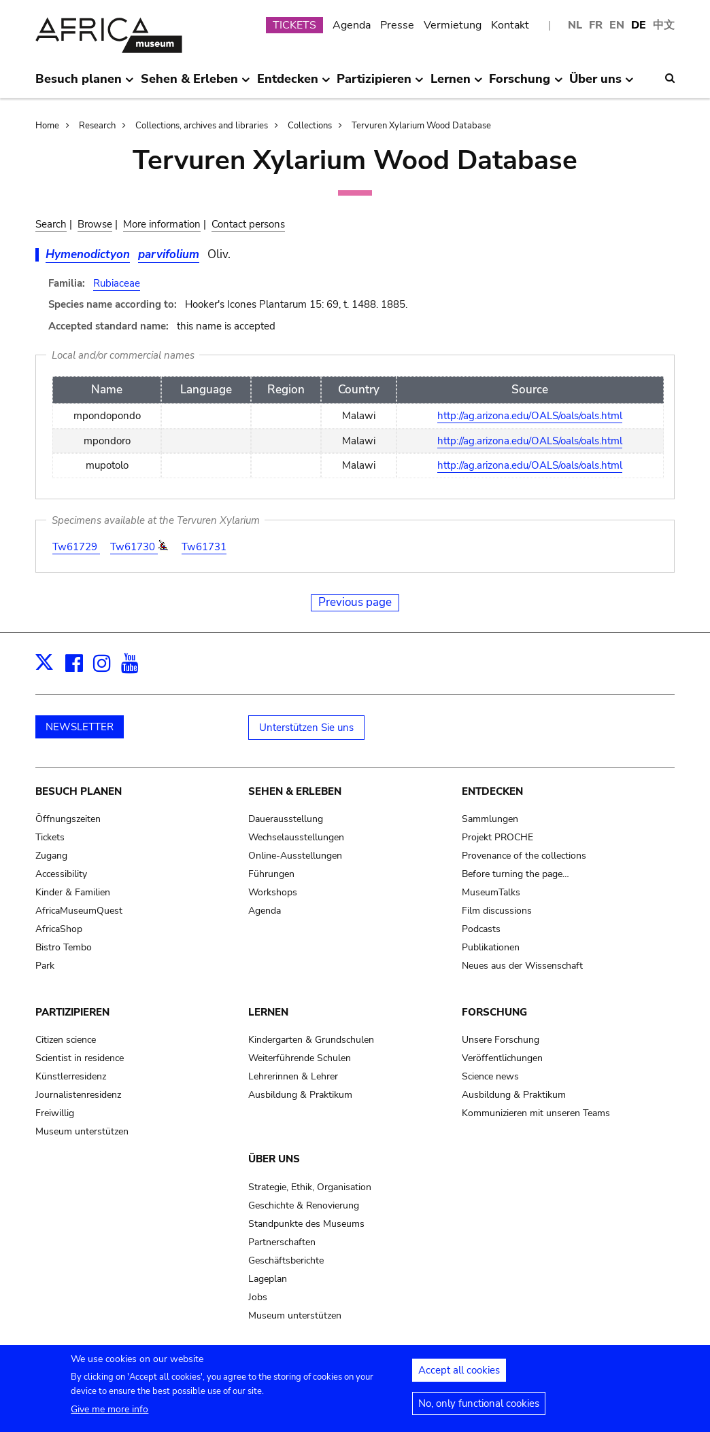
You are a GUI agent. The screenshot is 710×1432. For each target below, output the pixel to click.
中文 (664, 25)
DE (638, 25)
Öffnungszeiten (68, 818)
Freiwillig (54, 1113)
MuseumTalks (491, 892)
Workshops (272, 892)
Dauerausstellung (285, 818)
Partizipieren (72, 1012)
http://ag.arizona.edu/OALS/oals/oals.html (529, 416)
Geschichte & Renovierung (303, 1205)
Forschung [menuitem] (525, 84)
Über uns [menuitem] (601, 84)
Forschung (494, 1012)
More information (162, 224)
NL (575, 25)
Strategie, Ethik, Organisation (309, 1187)
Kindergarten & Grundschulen (311, 1039)
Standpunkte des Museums (306, 1223)
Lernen (268, 1012)
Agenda (352, 25)
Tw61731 (204, 547)
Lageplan (267, 1278)
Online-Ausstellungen (295, 855)
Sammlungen (490, 818)
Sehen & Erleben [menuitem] (195, 84)
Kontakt (510, 25)
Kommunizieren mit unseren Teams (536, 1113)
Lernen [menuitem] (456, 84)
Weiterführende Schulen (299, 1058)
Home (47, 126)
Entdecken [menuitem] (294, 84)
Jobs (257, 1297)
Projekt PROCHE (497, 837)
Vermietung (452, 25)
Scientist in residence (79, 1058)
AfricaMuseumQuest (78, 910)
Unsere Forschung (500, 1039)
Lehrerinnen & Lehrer (293, 1076)
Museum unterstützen (82, 1131)
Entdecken (492, 791)
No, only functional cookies (478, 1409)
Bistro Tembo (63, 947)
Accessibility (61, 873)
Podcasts (481, 929)
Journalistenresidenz (78, 1094)
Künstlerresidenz (70, 1076)
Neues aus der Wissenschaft (522, 965)
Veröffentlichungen (502, 1058)
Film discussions (497, 910)
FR (596, 25)
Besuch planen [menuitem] (84, 84)
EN (616, 25)
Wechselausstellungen (296, 837)
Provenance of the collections (524, 855)
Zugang (51, 855)
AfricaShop (58, 929)
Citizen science (65, 1039)
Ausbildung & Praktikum (300, 1094)
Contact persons (248, 224)
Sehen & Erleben (294, 791)
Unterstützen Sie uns (306, 727)
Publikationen (491, 947)
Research (97, 126)
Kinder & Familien (72, 892)
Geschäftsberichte (286, 1260)
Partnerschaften (282, 1242)
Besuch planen (78, 791)
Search (51, 224)
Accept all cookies (459, 1376)
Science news (490, 1076)
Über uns (274, 1159)
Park (44, 965)
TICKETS (294, 25)
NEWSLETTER (80, 727)
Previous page (355, 602)
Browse (95, 224)
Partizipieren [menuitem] (380, 84)
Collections (310, 126)
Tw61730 (134, 547)
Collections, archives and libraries (201, 126)
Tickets (50, 837)
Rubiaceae (116, 283)
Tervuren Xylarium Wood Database (421, 126)
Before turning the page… (515, 873)
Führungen (271, 873)
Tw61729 (76, 547)
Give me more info (109, 1415)
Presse (397, 25)
